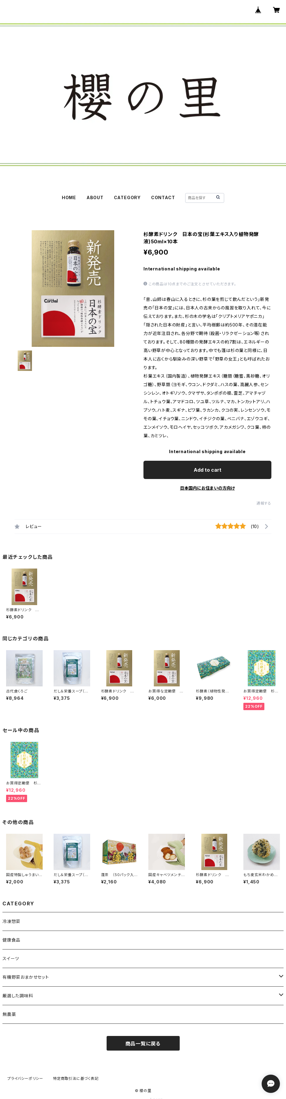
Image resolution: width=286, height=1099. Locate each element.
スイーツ (10, 958)
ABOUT (95, 197)
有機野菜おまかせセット (25, 977)
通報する (263, 503)
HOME (69, 197)
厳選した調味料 (17, 995)
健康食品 (11, 939)
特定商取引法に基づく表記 (76, 1078)
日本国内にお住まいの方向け (207, 488)
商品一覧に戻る (143, 1044)
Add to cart (207, 470)
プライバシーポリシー (25, 1078)
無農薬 (9, 1014)
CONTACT (163, 197)
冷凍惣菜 (11, 921)
